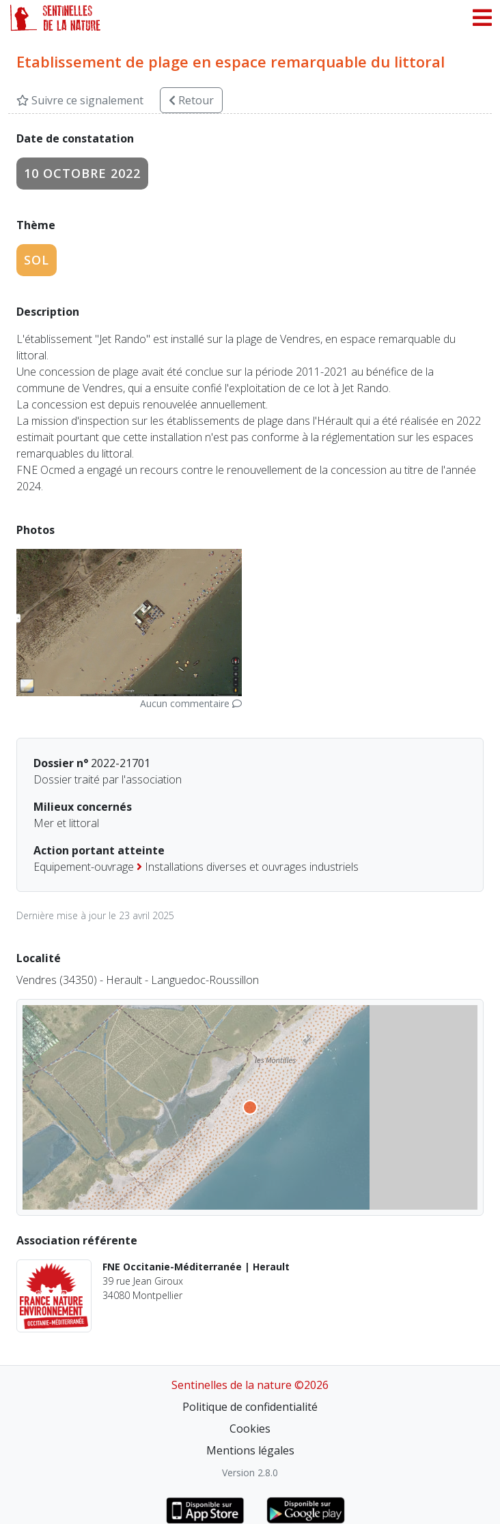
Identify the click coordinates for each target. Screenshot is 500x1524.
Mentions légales (250, 1450)
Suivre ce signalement (79, 100)
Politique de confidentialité (250, 1406)
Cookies (250, 1428)
